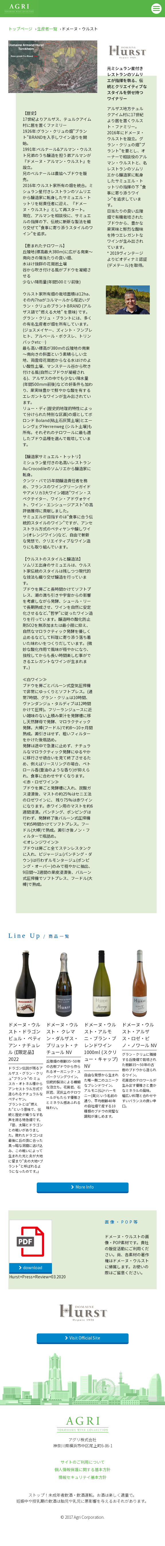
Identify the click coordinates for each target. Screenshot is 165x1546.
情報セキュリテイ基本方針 (83, 1477)
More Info (84, 1187)
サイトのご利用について (83, 1462)
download (32, 1267)
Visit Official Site (84, 1338)
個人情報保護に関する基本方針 (83, 1469)
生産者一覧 (47, 29)
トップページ (20, 29)
